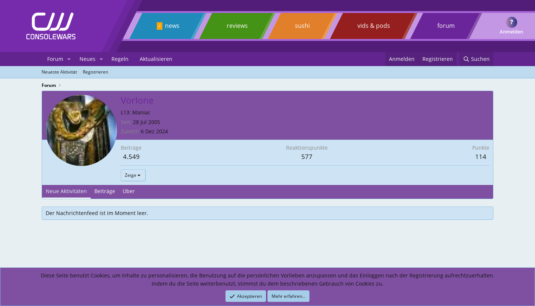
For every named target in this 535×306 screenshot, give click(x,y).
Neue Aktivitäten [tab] (66, 191)
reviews (237, 26)
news (172, 26)
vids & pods (373, 26)
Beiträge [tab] (104, 191)
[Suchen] (476, 59)
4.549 (131, 156)
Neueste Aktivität (59, 72)
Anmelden (511, 31)
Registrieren (95, 72)
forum (446, 26)
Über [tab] (129, 191)
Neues (87, 58)
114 (480, 156)
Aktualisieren (156, 58)
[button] (69, 59)
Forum (55, 58)
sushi (302, 26)
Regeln (120, 58)
